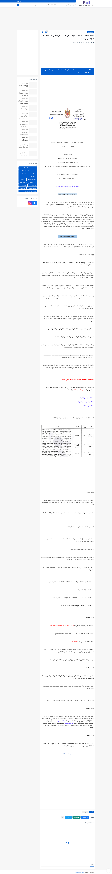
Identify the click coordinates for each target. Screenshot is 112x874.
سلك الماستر (33, 182)
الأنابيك (51, 5)
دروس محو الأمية (32, 179)
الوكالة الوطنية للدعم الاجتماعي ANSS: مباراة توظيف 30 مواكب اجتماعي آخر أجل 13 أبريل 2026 (23, 101)
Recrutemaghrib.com (79, 872)
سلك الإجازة (22, 179)
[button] (85, 817)
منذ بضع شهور (24, 83)
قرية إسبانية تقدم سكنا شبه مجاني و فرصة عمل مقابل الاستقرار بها (23, 116)
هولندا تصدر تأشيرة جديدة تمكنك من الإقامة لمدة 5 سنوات (23, 155)
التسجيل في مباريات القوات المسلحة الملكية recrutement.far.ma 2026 (23, 147)
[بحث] (18, 5)
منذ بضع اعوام (24, 152)
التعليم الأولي (25, 167)
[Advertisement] (56, 19)
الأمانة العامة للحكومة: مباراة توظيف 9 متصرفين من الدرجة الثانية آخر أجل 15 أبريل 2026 (23, 132)
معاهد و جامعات (32, 188)
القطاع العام (73, 5)
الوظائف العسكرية (58, 5)
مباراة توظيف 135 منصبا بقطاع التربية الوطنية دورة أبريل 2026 (24, 124)
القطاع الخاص (66, 5)
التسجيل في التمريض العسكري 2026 (23, 139)
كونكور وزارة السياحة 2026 (23, 86)
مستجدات (24, 185)
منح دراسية (34, 5)
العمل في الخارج (45, 5)
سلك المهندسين (23, 182)
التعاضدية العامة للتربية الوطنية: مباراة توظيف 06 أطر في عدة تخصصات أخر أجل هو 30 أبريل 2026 (23, 93)
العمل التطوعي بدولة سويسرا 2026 (23, 109)
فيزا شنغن (33, 185)
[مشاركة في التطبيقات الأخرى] (62, 817)
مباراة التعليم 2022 (67, 754)
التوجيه (39, 5)
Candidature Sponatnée (25, 5)
